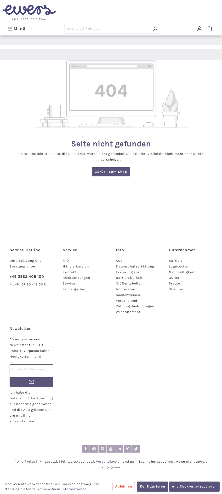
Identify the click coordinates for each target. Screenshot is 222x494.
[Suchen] (155, 29)
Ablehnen (123, 486)
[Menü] (16, 28)
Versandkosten (109, 461)
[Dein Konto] (199, 28)
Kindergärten (74, 289)
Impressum (125, 289)
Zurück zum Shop (111, 172)
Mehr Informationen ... (71, 489)
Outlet (174, 278)
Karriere (176, 261)
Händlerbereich (76, 266)
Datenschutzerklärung (135, 266)
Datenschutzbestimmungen (33, 398)
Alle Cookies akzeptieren (194, 486)
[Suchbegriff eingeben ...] (107, 29)
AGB (119, 261)
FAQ (66, 261)
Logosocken (179, 266)
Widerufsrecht (128, 312)
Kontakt (70, 272)
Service (69, 283)
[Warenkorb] (209, 28)
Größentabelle (128, 283)
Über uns (176, 289)
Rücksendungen (76, 278)
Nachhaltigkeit (182, 272)
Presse (174, 283)
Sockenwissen (128, 295)
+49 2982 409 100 (27, 276)
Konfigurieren (152, 486)
